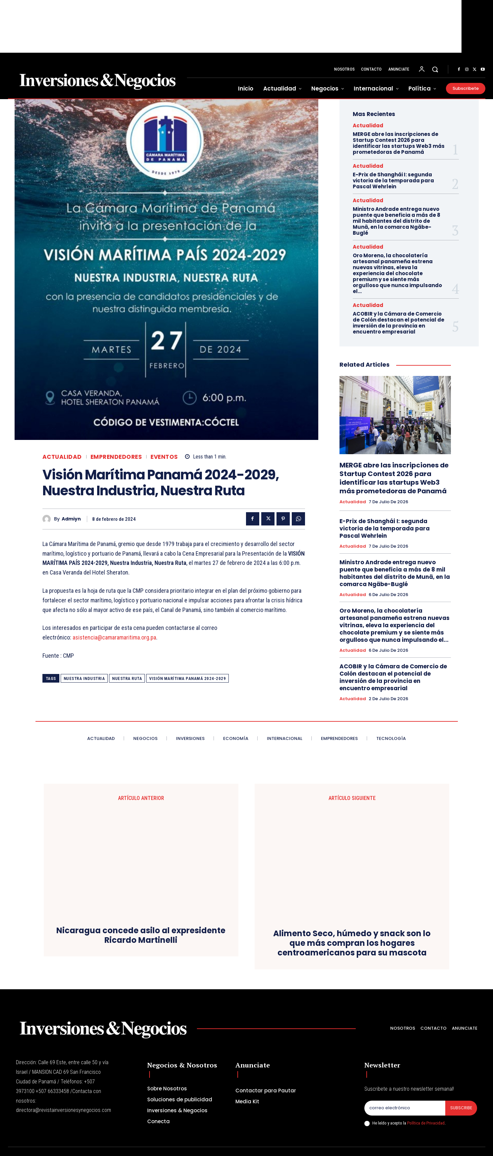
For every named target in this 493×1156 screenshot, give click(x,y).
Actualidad (62, 457)
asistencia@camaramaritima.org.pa (114, 637)
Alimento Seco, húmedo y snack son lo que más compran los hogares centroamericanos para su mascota (352, 856)
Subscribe (460, 1093)
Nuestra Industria (84, 678)
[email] (404, 1093)
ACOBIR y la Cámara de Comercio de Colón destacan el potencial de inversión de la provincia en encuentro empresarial (398, 322)
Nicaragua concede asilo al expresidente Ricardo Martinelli (140, 933)
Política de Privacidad (426, 1108)
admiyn (71, 519)
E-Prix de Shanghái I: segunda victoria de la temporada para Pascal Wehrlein (393, 180)
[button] (435, 69)
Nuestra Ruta (127, 678)
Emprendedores (116, 457)
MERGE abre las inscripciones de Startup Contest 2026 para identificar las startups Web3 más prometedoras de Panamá (399, 143)
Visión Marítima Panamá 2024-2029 (187, 678)
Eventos (164, 457)
